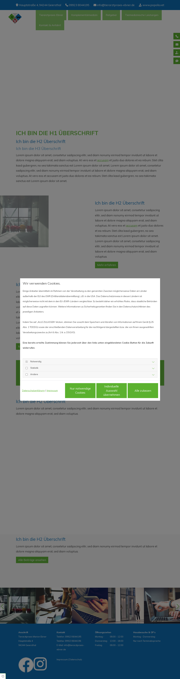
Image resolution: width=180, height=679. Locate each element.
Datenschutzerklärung (33, 390)
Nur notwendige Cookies (80, 390)
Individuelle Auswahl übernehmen (111, 390)
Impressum (52, 390)
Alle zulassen (143, 390)
